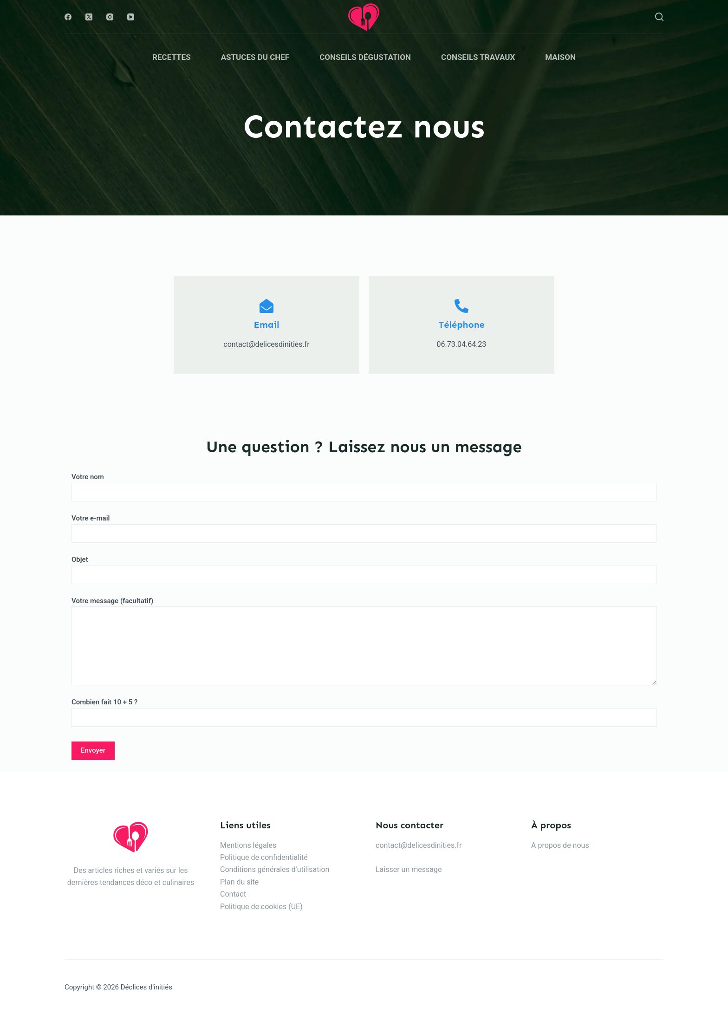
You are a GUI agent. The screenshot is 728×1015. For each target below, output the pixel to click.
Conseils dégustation (365, 57)
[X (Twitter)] (88, 16)
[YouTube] (130, 16)
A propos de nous (560, 845)
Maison (560, 57)
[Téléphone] (461, 306)
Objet (364, 567)
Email (267, 324)
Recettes (171, 57)
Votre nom (364, 484)
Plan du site (239, 882)
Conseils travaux (478, 57)
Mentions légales (248, 845)
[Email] (266, 306)
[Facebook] (68, 16)
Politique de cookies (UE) (261, 906)
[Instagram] (109, 16)
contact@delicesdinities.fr (419, 845)
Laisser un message (409, 869)
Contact (233, 894)
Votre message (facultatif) (364, 641)
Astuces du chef (255, 57)
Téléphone (461, 324)
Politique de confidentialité (264, 857)
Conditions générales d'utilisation (274, 869)
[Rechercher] (659, 17)
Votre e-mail (364, 526)
